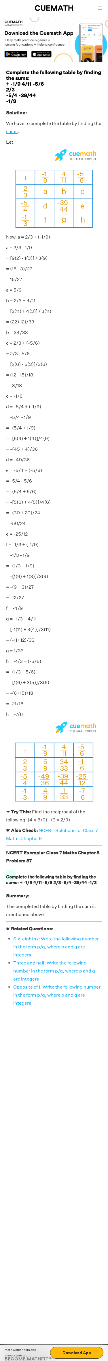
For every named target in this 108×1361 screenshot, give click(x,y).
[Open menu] (100, 8)
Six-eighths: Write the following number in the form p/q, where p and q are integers (56, 947)
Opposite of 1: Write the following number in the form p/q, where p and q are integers (57, 995)
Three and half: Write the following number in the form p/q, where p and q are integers (54, 971)
